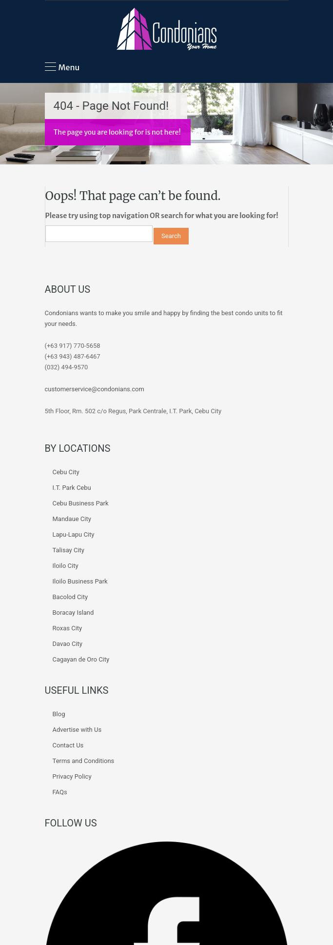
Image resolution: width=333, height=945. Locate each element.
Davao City (67, 643)
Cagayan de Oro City (81, 659)
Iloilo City (65, 565)
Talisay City (69, 550)
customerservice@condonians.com (94, 389)
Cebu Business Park (81, 503)
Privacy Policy (72, 776)
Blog (59, 714)
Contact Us (68, 745)
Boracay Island (73, 612)
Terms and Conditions (84, 760)
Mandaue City (72, 519)
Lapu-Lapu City (74, 534)
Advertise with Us (77, 729)
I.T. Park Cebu (72, 487)
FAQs (60, 792)
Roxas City (67, 628)
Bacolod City (70, 597)
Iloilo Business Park (80, 581)
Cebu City (66, 472)
